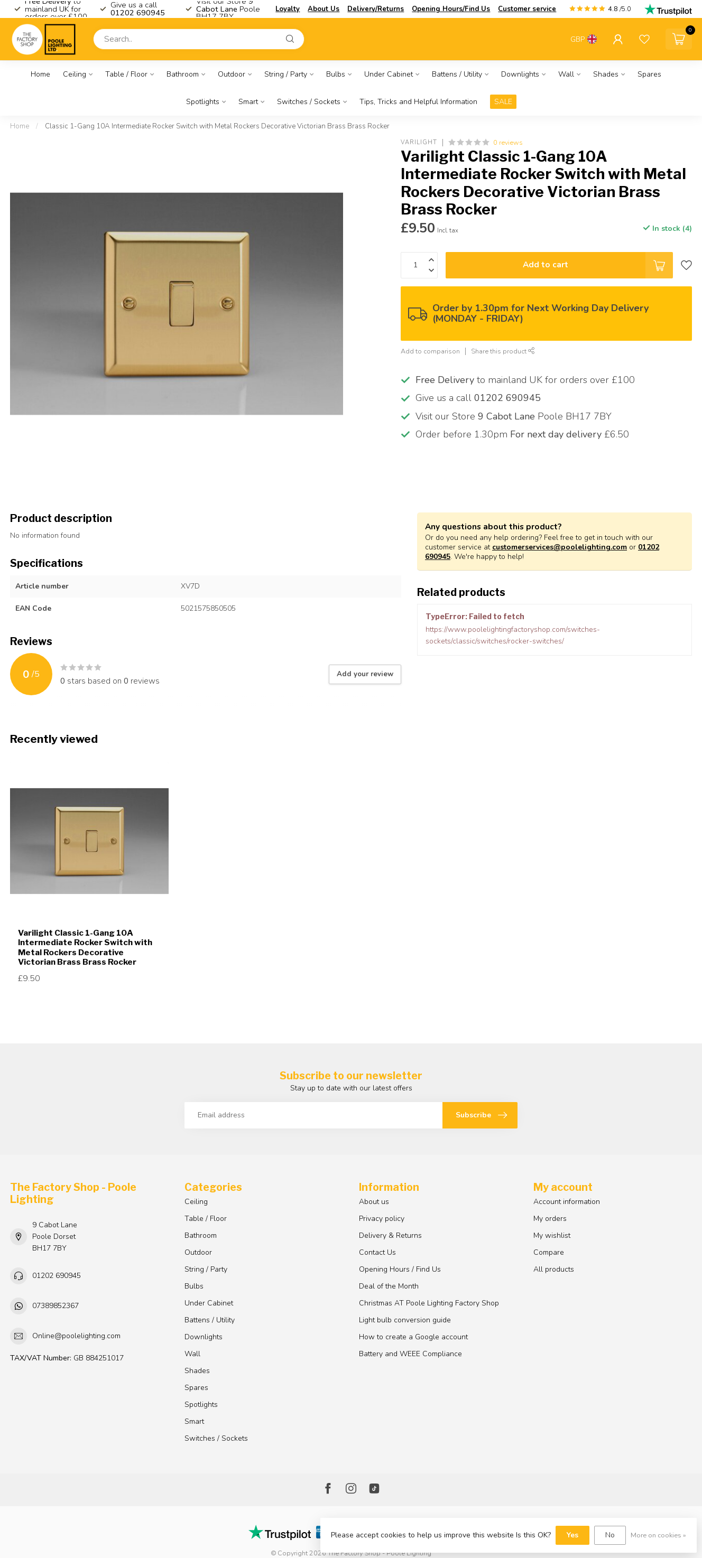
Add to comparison (430, 351)
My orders (550, 1219)
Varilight (419, 142)
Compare (548, 1252)
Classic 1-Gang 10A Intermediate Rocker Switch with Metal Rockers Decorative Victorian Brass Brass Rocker (217, 126)
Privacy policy (381, 1219)
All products (553, 1269)
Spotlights (202, 102)
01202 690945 (56, 1276)
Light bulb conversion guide (405, 1320)
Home (40, 74)
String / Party (285, 74)
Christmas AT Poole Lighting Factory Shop (429, 1303)
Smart (248, 102)
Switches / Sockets (308, 102)
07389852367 (55, 1306)
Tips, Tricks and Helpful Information (418, 102)
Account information (566, 1202)
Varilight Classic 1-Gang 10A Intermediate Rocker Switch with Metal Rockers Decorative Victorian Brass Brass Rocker (85, 947)
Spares (649, 74)
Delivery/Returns (375, 9)
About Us (323, 9)
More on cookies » (658, 1535)
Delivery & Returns (390, 1235)
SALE (503, 102)
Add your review (365, 674)
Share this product (503, 351)
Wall (566, 74)
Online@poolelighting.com (76, 1336)
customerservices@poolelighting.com (559, 547)
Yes (572, 1535)
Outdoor (231, 74)
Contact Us (377, 1252)
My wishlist (551, 1235)
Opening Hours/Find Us (451, 9)
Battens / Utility (457, 74)
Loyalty (287, 9)
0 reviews (508, 142)
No (610, 1535)
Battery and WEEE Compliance (410, 1354)
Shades (605, 74)
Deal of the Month (389, 1286)
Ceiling (74, 74)
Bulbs (335, 74)
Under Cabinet (388, 74)
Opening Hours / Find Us (400, 1269)
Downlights (520, 74)
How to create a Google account (413, 1337)
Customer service (527, 9)
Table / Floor (126, 74)
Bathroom (183, 74)
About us (374, 1202)
